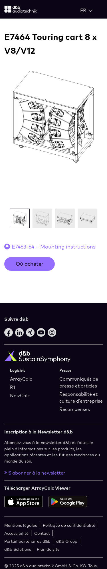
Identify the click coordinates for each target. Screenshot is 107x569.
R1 (12, 387)
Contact (42, 533)
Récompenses (74, 409)
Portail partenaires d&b (27, 541)
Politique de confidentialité (69, 525)
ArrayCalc (21, 379)
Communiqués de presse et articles (78, 382)
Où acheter (29, 264)
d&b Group (66, 541)
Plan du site (48, 549)
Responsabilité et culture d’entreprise (81, 397)
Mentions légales (20, 525)
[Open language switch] (86, 10)
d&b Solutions (17, 549)
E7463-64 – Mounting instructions (54, 246)
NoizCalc (20, 395)
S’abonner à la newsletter (34, 473)
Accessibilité (16, 533)
